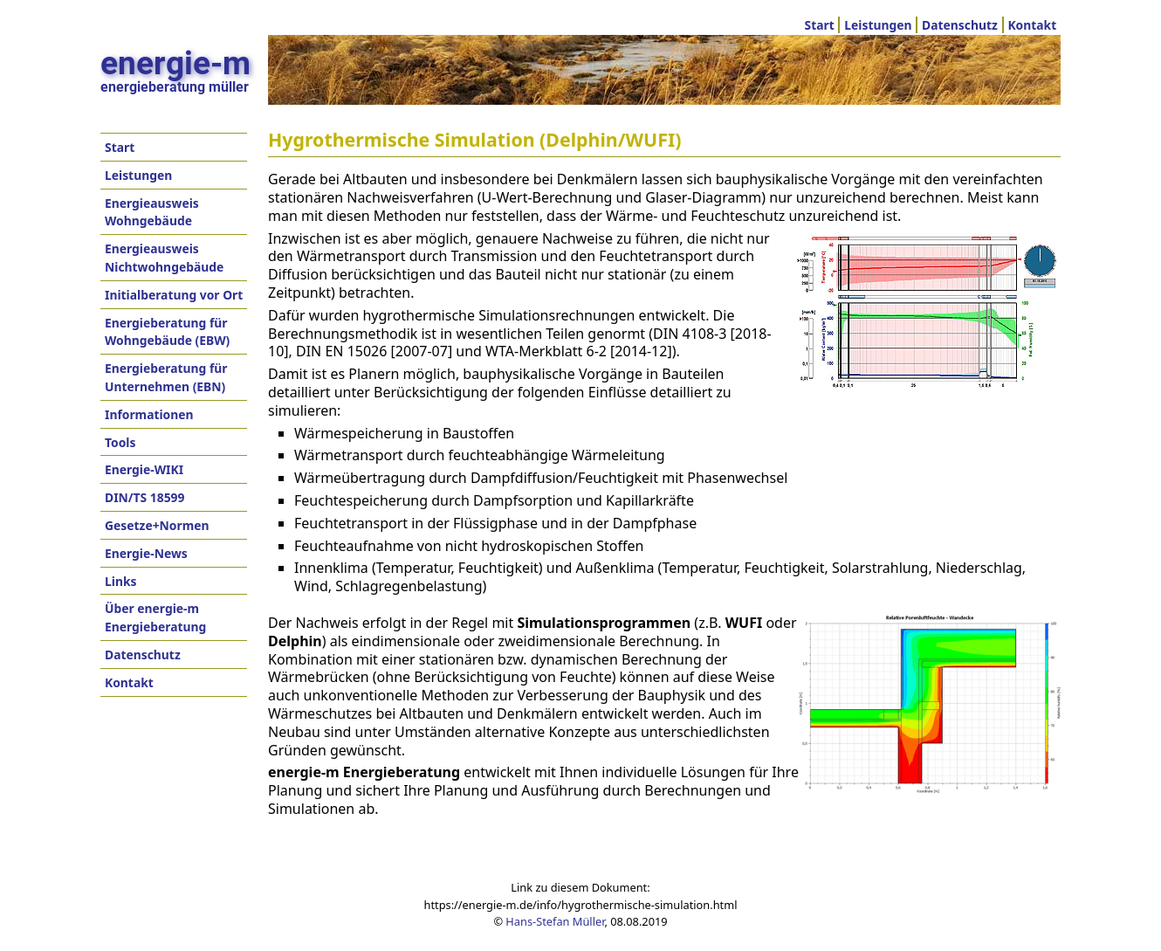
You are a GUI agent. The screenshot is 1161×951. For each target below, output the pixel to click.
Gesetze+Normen (157, 525)
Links (120, 581)
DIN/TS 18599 (144, 497)
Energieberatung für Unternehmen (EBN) (166, 377)
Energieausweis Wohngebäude (152, 212)
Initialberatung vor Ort (174, 294)
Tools (120, 442)
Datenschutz (960, 25)
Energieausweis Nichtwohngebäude (164, 257)
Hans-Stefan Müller (554, 921)
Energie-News (146, 553)
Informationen (149, 414)
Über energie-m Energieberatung (155, 617)
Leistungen (877, 25)
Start (820, 25)
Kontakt (1031, 25)
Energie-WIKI (144, 469)
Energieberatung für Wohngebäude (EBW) (167, 331)
